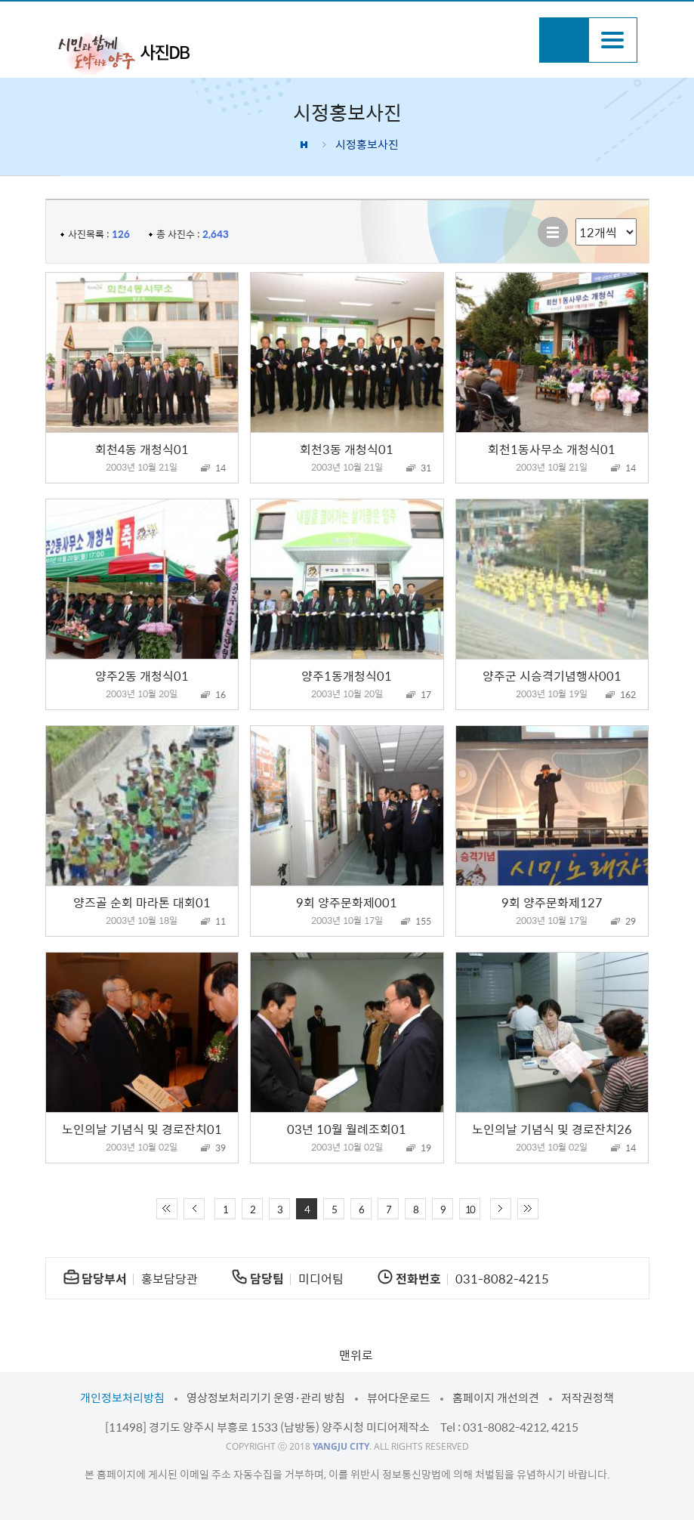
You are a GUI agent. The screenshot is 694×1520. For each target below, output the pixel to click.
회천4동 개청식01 (142, 448)
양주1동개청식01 (346, 675)
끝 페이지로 (527, 1208)
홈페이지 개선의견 (495, 1397)
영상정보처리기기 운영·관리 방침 (266, 1397)
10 (469, 1209)
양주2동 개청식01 (142, 675)
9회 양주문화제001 (346, 902)
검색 (563, 40)
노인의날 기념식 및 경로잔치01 (142, 1128)
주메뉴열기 (612, 40)
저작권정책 (587, 1397)
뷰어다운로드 (398, 1397)
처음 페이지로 (166, 1208)
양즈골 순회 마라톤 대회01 (142, 902)
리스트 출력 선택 (575, 218)
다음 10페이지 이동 (500, 1208)
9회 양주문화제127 (552, 902)
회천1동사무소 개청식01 (551, 448)
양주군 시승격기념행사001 (552, 675)
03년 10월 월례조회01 (346, 1128)
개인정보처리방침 (122, 1397)
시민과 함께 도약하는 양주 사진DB (123, 53)
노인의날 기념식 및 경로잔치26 (552, 1128)
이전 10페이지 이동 (194, 1208)
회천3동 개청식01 (346, 448)
